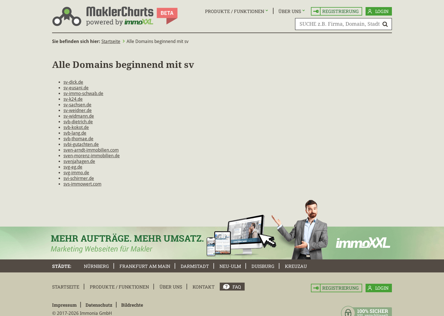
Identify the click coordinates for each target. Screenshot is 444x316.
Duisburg (262, 266)
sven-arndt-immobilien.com (91, 150)
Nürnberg (96, 266)
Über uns (289, 11)
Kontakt (204, 287)
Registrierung (336, 11)
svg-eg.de (72, 167)
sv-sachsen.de (77, 105)
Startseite (110, 41)
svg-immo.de (76, 172)
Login (378, 11)
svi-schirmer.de (78, 178)
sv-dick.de (73, 82)
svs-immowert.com (82, 184)
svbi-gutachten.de (81, 144)
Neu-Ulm (230, 266)
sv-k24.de (73, 99)
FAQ (236, 287)
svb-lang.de (74, 133)
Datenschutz (99, 305)
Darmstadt (195, 266)
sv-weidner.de (77, 110)
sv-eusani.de (76, 88)
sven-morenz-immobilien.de (91, 155)
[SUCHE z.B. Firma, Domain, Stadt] (343, 24)
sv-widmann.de (78, 116)
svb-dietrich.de (78, 121)
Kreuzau (296, 266)
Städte (61, 266)
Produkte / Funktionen (234, 11)
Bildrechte (132, 305)
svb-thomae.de (78, 138)
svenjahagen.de (79, 161)
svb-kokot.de (76, 127)
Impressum (64, 305)
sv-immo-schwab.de (83, 93)
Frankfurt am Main (144, 266)
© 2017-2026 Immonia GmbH (82, 313)
